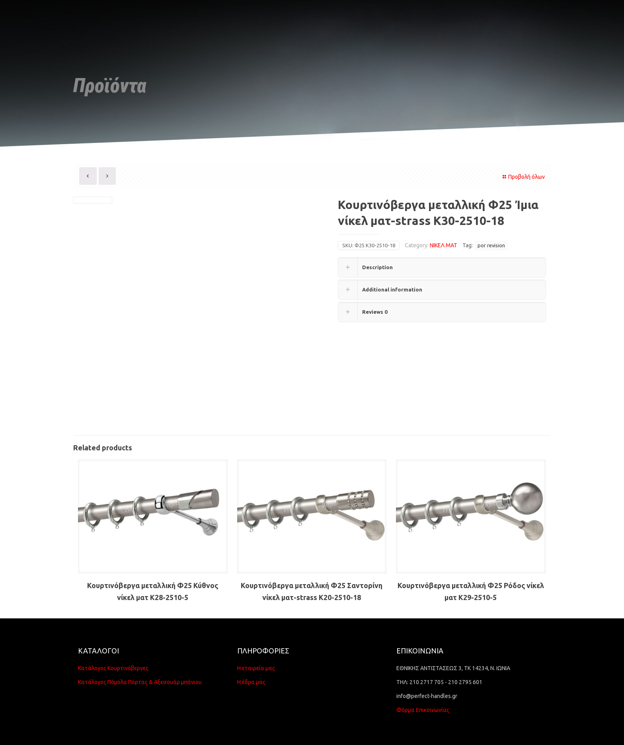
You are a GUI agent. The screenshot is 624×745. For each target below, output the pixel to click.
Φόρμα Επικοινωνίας (422, 710)
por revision (491, 245)
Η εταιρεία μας (256, 668)
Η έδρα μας (251, 682)
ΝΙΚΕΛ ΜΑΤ (443, 245)
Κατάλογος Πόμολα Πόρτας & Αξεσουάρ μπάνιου (140, 682)
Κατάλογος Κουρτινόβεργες (113, 668)
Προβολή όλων (522, 177)
